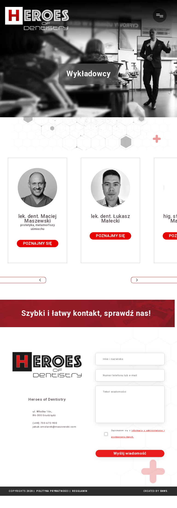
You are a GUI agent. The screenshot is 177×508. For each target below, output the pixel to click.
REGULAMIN (78, 503)
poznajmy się (46, 262)
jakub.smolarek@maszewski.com (42, 432)
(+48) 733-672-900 (35, 429)
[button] (23, 292)
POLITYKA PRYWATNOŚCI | (52, 503)
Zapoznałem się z (146, 441)
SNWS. (164, 503)
